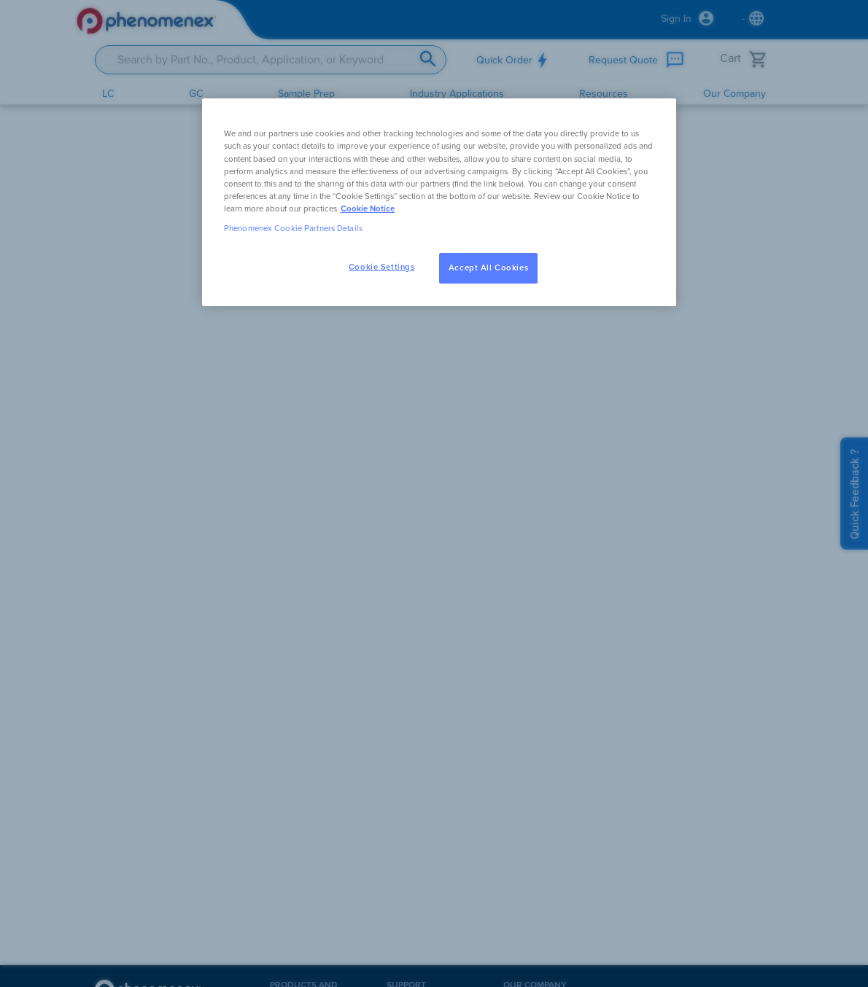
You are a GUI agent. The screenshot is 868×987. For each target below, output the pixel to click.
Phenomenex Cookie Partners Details (293, 228)
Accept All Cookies (488, 268)
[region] (439, 201)
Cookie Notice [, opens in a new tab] (368, 209)
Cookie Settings (382, 267)
